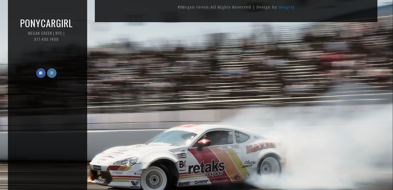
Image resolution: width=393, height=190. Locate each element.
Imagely (286, 7)
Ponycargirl (46, 29)
